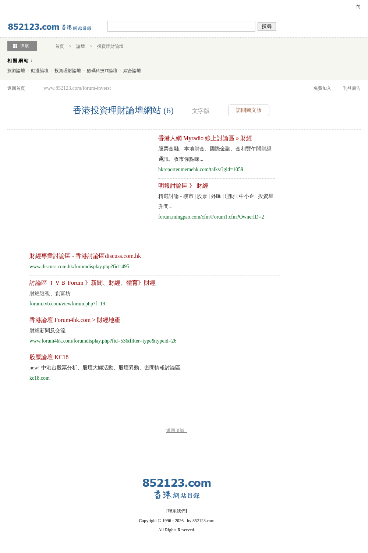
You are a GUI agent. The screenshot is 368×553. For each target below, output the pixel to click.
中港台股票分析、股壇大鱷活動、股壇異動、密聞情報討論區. (105, 368)
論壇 (80, 46)
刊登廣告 (352, 88)
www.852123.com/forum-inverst (77, 88)
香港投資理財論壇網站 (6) (123, 110)
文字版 (201, 111)
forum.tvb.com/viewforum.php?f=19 (67, 303)
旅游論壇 (16, 70)
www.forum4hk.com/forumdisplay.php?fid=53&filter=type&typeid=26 (102, 341)
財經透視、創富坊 (50, 293)
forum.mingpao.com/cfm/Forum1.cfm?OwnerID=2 (211, 217)
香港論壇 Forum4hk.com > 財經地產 (74, 320)
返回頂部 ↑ (176, 430)
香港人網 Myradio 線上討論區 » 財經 (205, 138)
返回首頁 (16, 88)
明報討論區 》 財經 (183, 185)
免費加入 (322, 88)
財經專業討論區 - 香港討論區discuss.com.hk (85, 256)
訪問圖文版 (249, 110)
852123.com (203, 520)
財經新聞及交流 (47, 330)
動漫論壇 (40, 70)
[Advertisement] (73, 184)
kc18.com (39, 378)
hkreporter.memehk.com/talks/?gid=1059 (200, 169)
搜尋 (267, 26)
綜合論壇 (132, 70)
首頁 (59, 46)
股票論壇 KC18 (48, 357)
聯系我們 (176, 511)
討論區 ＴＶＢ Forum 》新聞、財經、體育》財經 (92, 283)
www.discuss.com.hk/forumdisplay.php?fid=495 (79, 266)
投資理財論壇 (110, 46)
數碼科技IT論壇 (102, 70)
